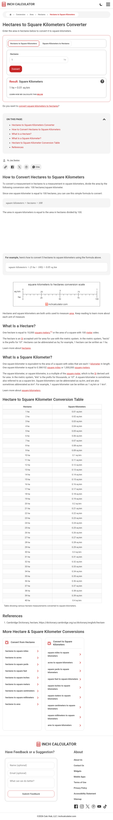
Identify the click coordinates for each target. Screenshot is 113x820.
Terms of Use (80, 782)
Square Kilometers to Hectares (56, 43)
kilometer (95, 363)
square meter (73, 373)
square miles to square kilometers (64, 654)
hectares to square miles (22, 651)
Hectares (41, 14)
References (17, 147)
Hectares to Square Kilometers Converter (33, 125)
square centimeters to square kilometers (64, 707)
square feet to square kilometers (64, 679)
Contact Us (79, 765)
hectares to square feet (22, 671)
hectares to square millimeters (22, 697)
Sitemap (77, 799)
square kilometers (31, 390)
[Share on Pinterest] (26, 167)
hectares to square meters (22, 684)
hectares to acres (22, 657)
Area (32, 14)
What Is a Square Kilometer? (26, 138)
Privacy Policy (80, 788)
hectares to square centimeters (22, 691)
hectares (26, 348)
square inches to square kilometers (64, 687)
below (40, 94)
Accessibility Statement (85, 793)
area (71, 313)
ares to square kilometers (64, 725)
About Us (78, 760)
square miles (54, 367)
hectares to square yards (22, 664)
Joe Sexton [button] (15, 160)
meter (89, 332)
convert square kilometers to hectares (38, 106)
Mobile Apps (79, 777)
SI (22, 338)
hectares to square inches (22, 677)
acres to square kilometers (64, 662)
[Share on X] (19, 167)
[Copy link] (5, 167)
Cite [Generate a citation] (36, 167)
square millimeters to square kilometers (64, 717)
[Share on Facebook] (12, 167)
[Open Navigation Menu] (108, 4)
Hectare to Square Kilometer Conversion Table (36, 142)
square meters (42, 332)
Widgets (77, 771)
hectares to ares (22, 704)
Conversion (20, 14)
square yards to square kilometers (64, 671)
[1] (51, 332)
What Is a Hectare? (21, 134)
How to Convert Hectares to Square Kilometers (36, 129)
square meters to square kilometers (64, 697)
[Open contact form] (102, 81)
